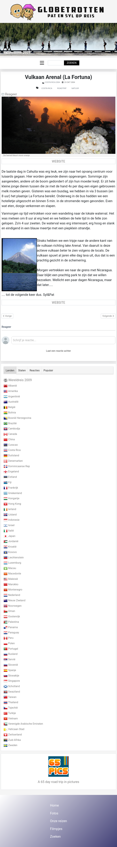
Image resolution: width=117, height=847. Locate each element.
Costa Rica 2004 (52, 82)
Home (54, 805)
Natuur (75, 88)
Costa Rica (46, 88)
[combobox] (56, 62)
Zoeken (72, 62)
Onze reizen (58, 821)
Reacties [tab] (35, 370)
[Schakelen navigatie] (42, 63)
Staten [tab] (22, 370)
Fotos (54, 813)
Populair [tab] (48, 370)
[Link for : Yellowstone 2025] (58, 39)
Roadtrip (61, 88)
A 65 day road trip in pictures (58, 782)
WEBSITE (58, 161)
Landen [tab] (10, 370)
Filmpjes (56, 829)
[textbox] (63, 341)
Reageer (9, 94)
